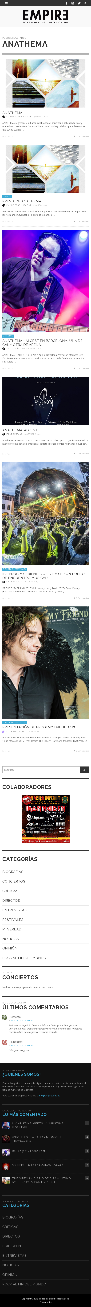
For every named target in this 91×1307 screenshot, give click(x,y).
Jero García (12, 349)
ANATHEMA (12, 113)
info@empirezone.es (49, 1095)
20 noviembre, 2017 (30, 349)
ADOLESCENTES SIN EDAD (22, 1020)
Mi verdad (11, 929)
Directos (8, 336)
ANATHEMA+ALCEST (20, 430)
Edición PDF (13, 1246)
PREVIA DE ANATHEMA (21, 201)
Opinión (7, 197)
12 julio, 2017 (31, 582)
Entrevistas (14, 910)
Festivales (21, 569)
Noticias (10, 939)
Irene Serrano (14, 434)
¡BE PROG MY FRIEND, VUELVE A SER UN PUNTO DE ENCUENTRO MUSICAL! (43, 576)
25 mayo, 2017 (35, 731)
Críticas (10, 891)
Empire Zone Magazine (19, 117)
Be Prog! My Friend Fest (28, 1151)
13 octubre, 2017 (32, 434)
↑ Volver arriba (45, 1302)
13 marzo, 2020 (40, 117)
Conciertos (13, 881)
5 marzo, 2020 (40, 205)
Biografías (12, 872)
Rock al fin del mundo (24, 958)
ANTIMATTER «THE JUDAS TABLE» (37, 1164)
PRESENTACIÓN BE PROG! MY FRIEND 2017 (38, 727)
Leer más (7, 136)
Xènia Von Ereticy (16, 731)
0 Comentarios (81, 136)
